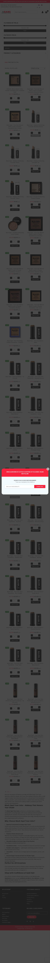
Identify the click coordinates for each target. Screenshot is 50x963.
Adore (3, 914)
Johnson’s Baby (6, 922)
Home (6, 62)
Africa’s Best (5, 916)
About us (29, 899)
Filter (25, 30)
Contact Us (30, 901)
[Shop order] (38, 68)
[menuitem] (39, 5)
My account (5, 893)
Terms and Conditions (33, 895)
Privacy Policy (30, 897)
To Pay (4, 897)
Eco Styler (5, 920)
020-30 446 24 (13, 5)
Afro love (4, 918)
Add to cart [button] (15, 102)
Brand (7, 48)
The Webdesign (28, 928)
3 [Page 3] (8, 791)
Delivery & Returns (32, 893)
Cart (3, 895)
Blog (28, 903)
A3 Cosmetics (5, 912)
